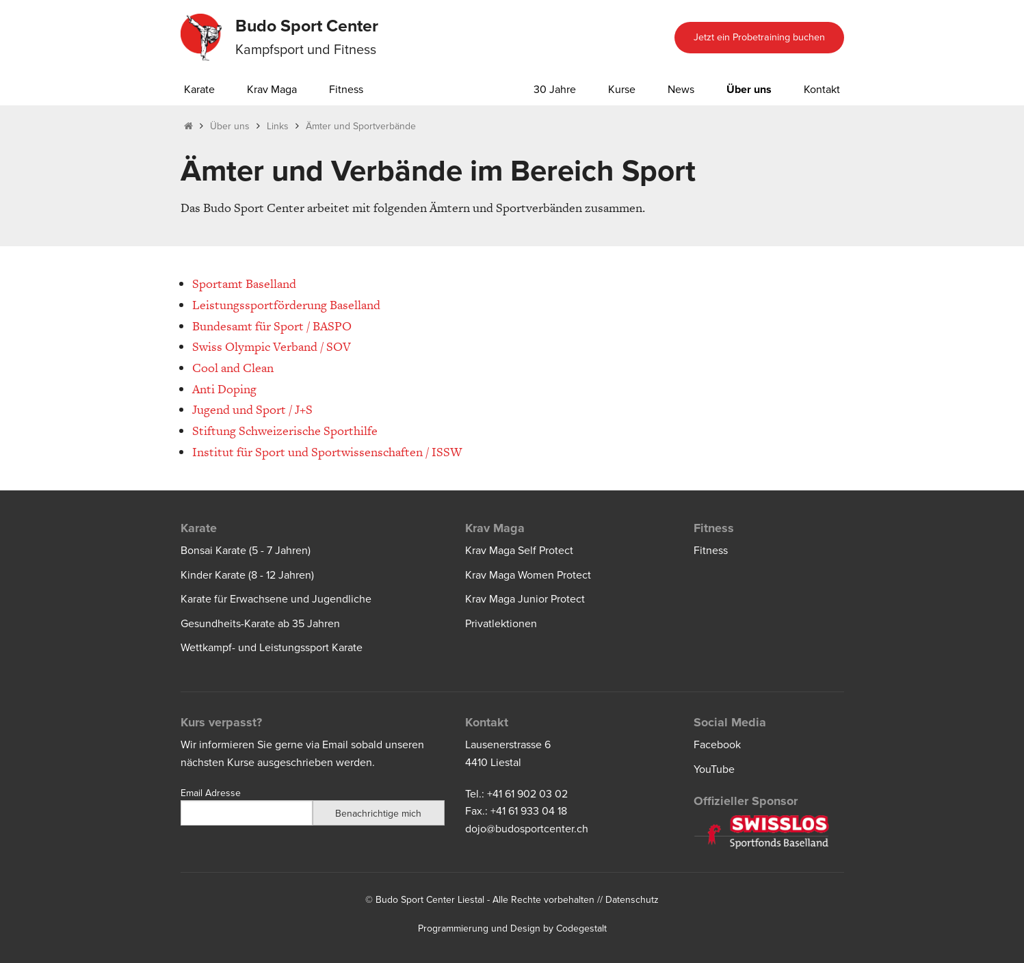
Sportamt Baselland (244, 283)
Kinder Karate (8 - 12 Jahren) (247, 575)
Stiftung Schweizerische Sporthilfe (285, 430)
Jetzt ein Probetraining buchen (759, 37)
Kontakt (822, 89)
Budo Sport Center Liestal (430, 900)
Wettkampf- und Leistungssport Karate (272, 648)
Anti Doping (224, 388)
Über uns (749, 89)
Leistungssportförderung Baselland (286, 304)
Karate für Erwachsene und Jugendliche (276, 599)
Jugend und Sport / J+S (252, 409)
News (681, 89)
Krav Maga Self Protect (519, 550)
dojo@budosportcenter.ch (526, 829)
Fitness (346, 89)
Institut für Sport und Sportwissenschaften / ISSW (327, 451)
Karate (199, 89)
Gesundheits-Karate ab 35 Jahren (260, 624)
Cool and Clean (233, 367)
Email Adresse (211, 793)
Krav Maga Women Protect (528, 575)
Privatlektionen (501, 624)
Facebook (717, 745)
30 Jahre (555, 89)
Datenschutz (632, 900)
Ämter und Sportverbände (361, 126)
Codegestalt (581, 928)
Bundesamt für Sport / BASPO (272, 325)
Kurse (621, 89)
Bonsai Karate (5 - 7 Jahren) (246, 550)
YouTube (714, 769)
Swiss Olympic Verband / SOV (271, 346)
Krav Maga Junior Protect (525, 599)
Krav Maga (272, 89)
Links (278, 126)
